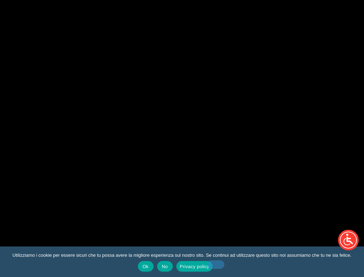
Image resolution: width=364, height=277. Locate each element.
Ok (146, 266)
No (165, 266)
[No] (215, 264)
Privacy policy (194, 266)
